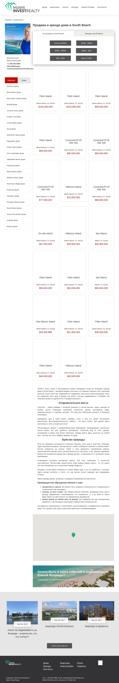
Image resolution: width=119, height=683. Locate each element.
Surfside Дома (12, 220)
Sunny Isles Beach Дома (16, 214)
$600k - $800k (60, 50)
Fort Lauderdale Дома (15, 153)
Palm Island (46, 95)
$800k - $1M (86, 50)
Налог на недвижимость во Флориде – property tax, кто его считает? (22, 633)
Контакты (102, 7)
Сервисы (80, 667)
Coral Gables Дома (14, 123)
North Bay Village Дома (16, 184)
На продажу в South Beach (53, 34)
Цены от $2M (86, 58)
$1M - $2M (60, 58)
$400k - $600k (86, 42)
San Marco (101, 233)
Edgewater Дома (13, 141)
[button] (73, 534)
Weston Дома (12, 226)
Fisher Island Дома (14, 147)
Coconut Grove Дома (15, 111)
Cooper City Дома (14, 117)
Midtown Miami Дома (15, 178)
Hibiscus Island (73, 186)
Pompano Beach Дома (15, 202)
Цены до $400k (60, 42)
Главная (8, 20)
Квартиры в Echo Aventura (59, 625)
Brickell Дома (12, 104)
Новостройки (87, 7)
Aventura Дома (12, 86)
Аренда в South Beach (94, 34)
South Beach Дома (14, 208)
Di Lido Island (45, 233)
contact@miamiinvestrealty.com (20, 69)
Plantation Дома (13, 196)
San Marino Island (45, 321)
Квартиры (54, 7)
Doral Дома (11, 129)
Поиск (65, 7)
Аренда (74, 7)
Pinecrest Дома (13, 190)
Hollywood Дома (13, 165)
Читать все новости (59, 645)
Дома (44, 7)
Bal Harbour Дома (14, 92)
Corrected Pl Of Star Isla (73, 140)
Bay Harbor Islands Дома (16, 98)
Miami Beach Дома (14, 172)
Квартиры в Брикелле (96, 625)
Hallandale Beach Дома (16, 159)
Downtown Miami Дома (16, 135)
